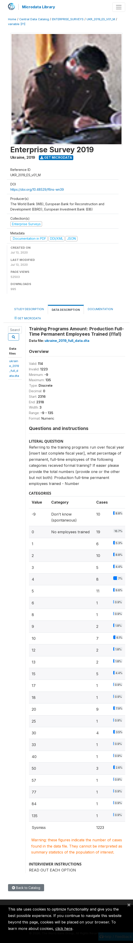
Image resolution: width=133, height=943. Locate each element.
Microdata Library (38, 7)
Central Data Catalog (34, 19)
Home (12, 19)
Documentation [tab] (100, 309)
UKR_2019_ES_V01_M (101, 19)
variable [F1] (16, 24)
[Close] (129, 904)
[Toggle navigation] (118, 7)
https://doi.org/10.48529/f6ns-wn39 (37, 189)
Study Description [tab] (29, 309)
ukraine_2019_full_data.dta (67, 341)
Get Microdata (56, 157)
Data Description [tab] (66, 309)
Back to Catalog (26, 888)
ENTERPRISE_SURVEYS (68, 19)
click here (63, 928)
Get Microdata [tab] (27, 318)
